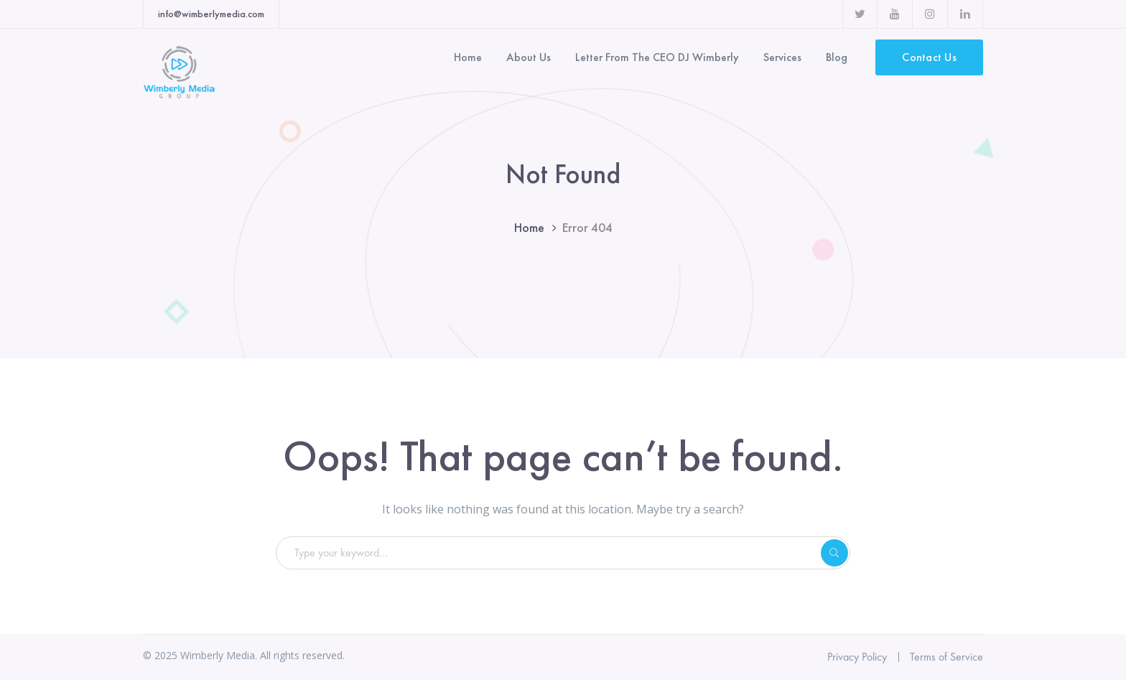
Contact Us (929, 57)
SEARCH (834, 553)
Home (529, 227)
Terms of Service (946, 656)
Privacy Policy (857, 656)
